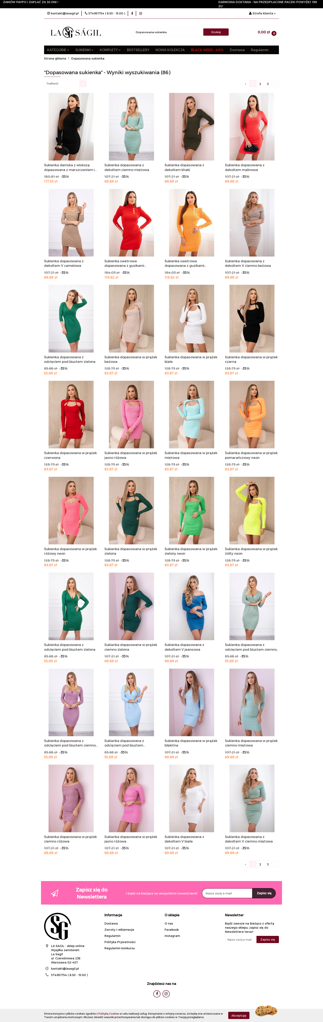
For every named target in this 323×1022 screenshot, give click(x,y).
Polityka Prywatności (120, 942)
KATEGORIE (58, 50)
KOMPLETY (110, 50)
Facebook (172, 929)
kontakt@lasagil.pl (65, 968)
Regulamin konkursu (119, 948)
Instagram (172, 936)
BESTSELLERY (138, 50)
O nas (169, 923)
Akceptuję (238, 1015)
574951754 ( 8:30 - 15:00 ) (69, 975)
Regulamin (260, 50)
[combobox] (65, 83)
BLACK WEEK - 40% (207, 50)
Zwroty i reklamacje (119, 929)
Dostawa (237, 50)
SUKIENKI (84, 50)
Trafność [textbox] (52, 83)
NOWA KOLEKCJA (170, 50)
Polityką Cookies (108, 1013)
